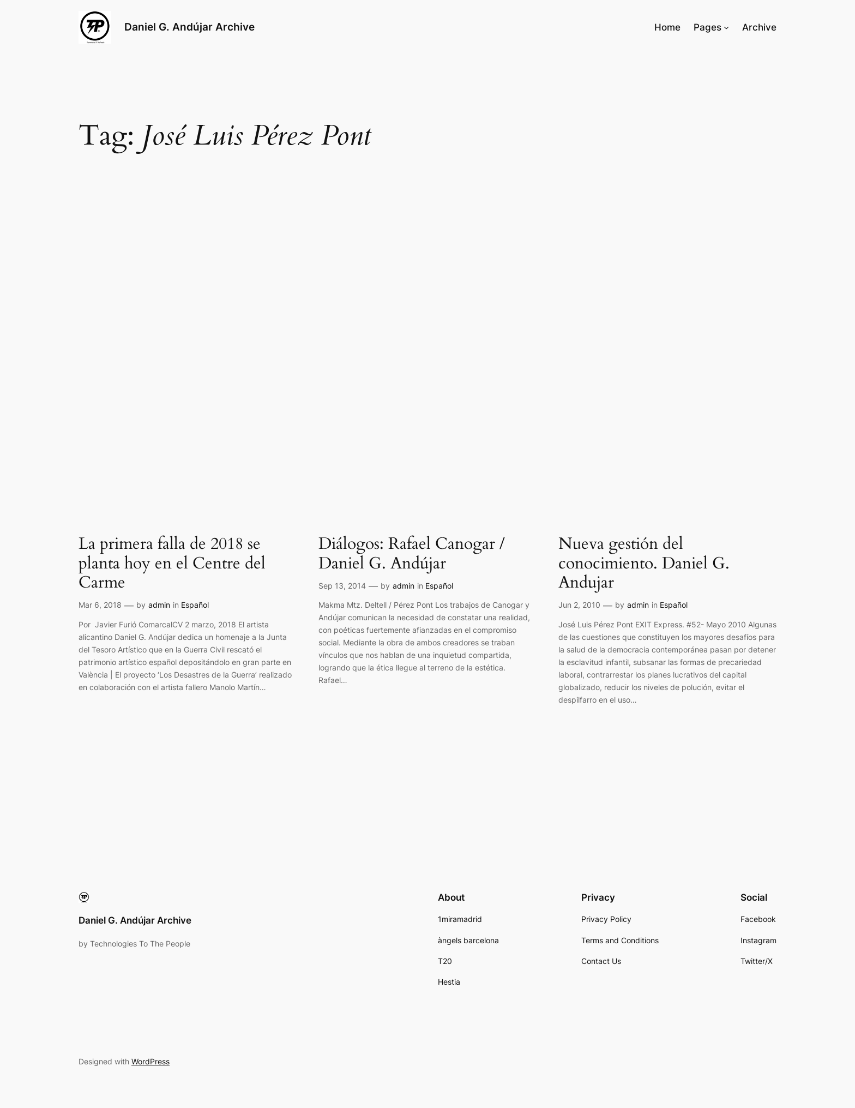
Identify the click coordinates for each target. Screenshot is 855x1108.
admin (159, 604)
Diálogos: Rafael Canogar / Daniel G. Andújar (411, 554)
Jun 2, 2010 (579, 604)
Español (195, 604)
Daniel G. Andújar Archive (189, 26)
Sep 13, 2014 (342, 585)
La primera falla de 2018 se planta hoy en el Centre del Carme (172, 564)
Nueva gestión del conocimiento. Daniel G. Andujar (644, 564)
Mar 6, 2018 (100, 604)
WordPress (150, 1061)
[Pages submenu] (726, 27)
